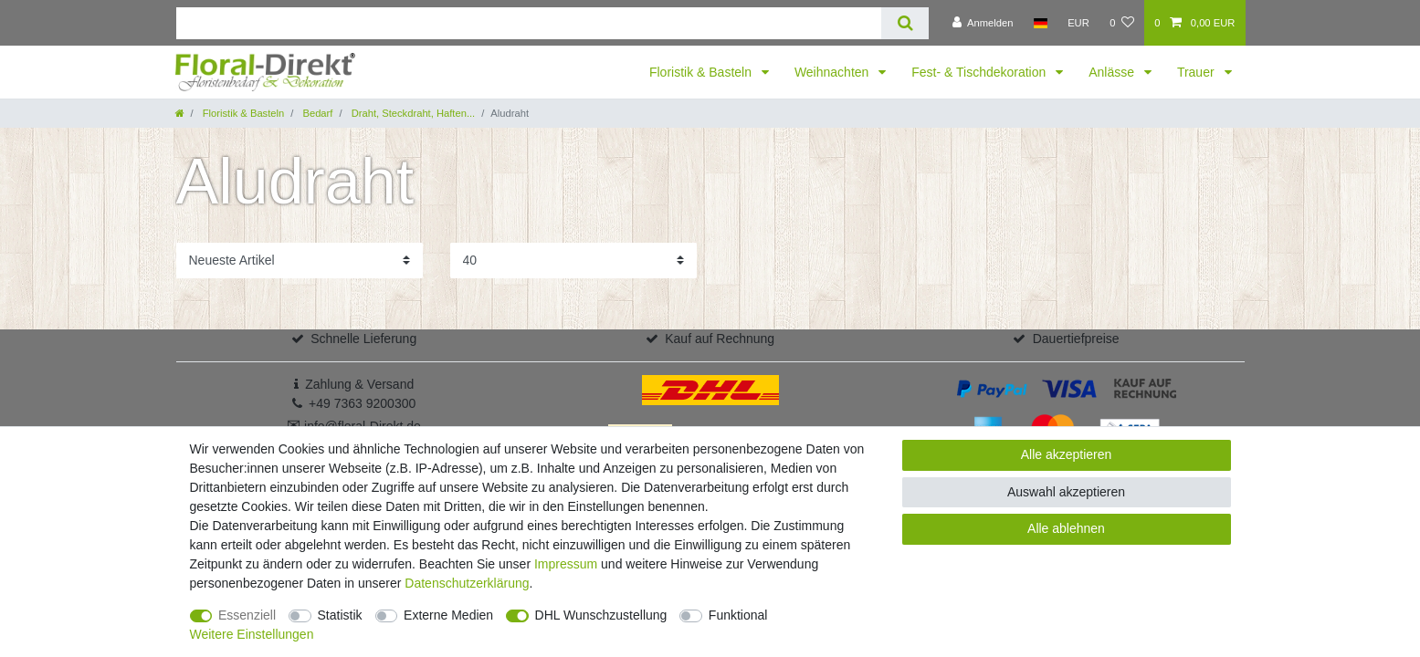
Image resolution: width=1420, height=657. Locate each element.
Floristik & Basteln (702, 72)
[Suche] (904, 23)
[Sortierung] (299, 260)
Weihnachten (833, 72)
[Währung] (1078, 23)
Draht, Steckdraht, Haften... (412, 113)
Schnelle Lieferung (363, 338)
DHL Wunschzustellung (601, 615)
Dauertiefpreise (1076, 338)
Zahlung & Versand (359, 384)
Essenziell (247, 615)
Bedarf (316, 113)
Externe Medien (448, 615)
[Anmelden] (983, 23)
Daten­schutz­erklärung (467, 583)
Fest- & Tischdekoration (980, 72)
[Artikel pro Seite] (573, 260)
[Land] (1040, 23)
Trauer (1197, 72)
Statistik (340, 615)
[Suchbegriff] (529, 23)
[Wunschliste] (1121, 23)
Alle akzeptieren (1066, 454)
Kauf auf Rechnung (719, 338)
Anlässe (1113, 72)
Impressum (565, 564)
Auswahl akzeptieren (1066, 492)
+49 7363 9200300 (362, 403)
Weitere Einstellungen (252, 634)
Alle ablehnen (1066, 528)
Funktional (738, 615)
